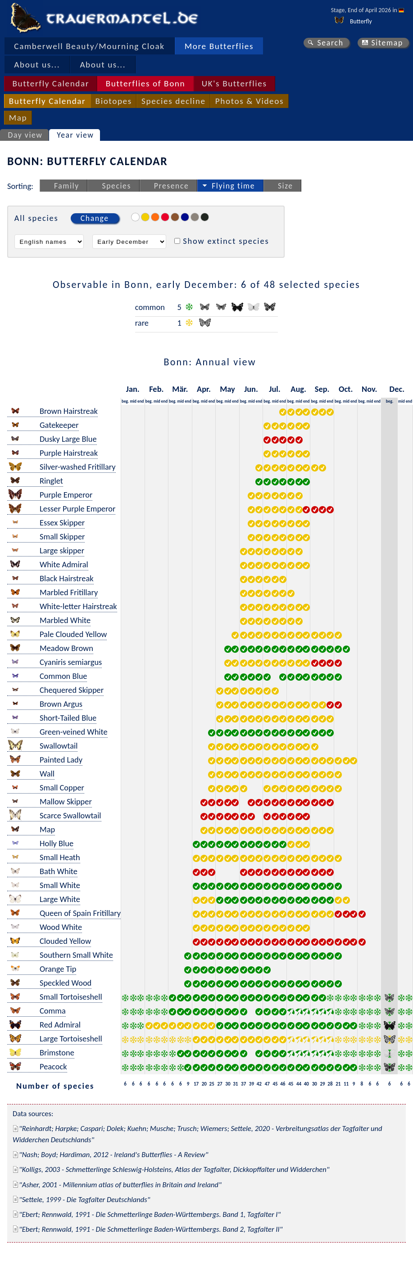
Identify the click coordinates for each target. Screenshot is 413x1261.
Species (116, 186)
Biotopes (113, 101)
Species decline (173, 101)
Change (95, 218)
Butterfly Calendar (50, 83)
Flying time (233, 186)
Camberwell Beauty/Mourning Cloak (89, 46)
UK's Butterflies (234, 83)
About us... (37, 64)
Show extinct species (226, 241)
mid (133, 401)
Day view (25, 135)
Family (66, 186)
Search (330, 43)
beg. (125, 401)
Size (285, 186)
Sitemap (387, 43)
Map (18, 117)
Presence (171, 186)
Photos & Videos (249, 101)
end (140, 401)
